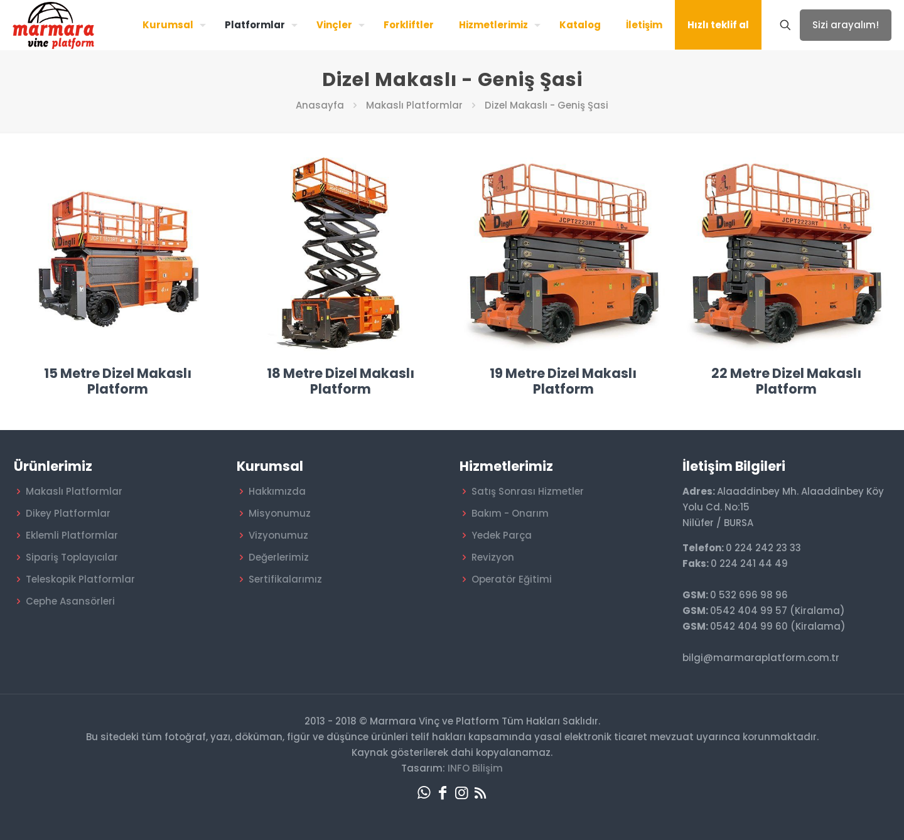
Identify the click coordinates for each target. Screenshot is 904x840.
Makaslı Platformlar (414, 105)
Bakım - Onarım (510, 513)
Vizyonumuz (278, 535)
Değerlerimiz (279, 557)
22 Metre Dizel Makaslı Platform (786, 381)
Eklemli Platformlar (72, 535)
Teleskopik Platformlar (80, 579)
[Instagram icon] (461, 792)
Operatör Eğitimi (511, 579)
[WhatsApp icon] (423, 792)
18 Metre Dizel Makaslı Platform (340, 381)
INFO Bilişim (475, 768)
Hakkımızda (277, 491)
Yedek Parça (501, 535)
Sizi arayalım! (845, 24)
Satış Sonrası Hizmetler (527, 491)
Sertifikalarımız (285, 579)
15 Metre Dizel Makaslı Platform (117, 381)
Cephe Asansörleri (70, 601)
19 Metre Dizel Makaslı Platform (563, 381)
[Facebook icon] (442, 792)
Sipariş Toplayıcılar (72, 557)
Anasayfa (320, 105)
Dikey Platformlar (68, 513)
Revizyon (492, 557)
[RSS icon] (480, 792)
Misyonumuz (280, 513)
